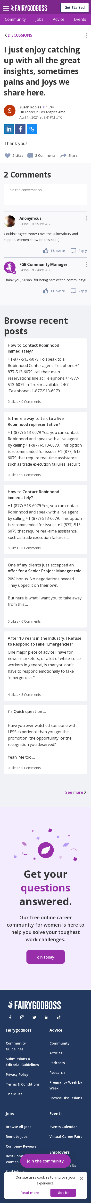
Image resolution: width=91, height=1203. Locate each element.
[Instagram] (22, 1017)
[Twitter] (34, 1017)
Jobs (39, 19)
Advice (58, 19)
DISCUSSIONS (18, 35)
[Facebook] (10, 1017)
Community (15, 19)
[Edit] (86, 36)
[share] (63, 154)
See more (76, 792)
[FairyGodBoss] (34, 1006)
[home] (28, 9)
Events (80, 19)
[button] (86, 36)
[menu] (6, 4)
